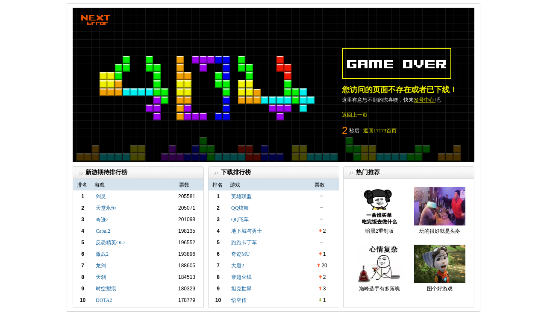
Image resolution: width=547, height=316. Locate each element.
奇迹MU (240, 254)
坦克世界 (241, 289)
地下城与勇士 (246, 231)
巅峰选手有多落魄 (379, 289)
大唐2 (237, 266)
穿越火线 (241, 277)
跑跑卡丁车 (244, 243)
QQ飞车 (240, 219)
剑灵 (101, 196)
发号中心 (424, 100)
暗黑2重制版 (379, 231)
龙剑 (101, 266)
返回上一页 (355, 115)
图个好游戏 (440, 289)
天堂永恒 (106, 208)
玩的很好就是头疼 (439, 231)
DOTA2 (104, 300)
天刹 (101, 277)
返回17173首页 (380, 131)
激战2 (102, 254)
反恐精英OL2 (111, 243)
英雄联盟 (241, 196)
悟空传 (239, 300)
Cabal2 (103, 231)
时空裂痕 (106, 289)
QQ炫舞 (240, 208)
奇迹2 (102, 219)
